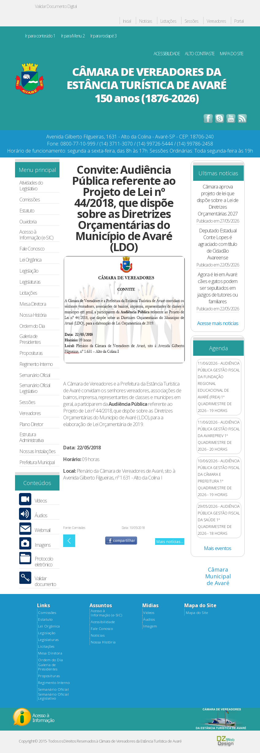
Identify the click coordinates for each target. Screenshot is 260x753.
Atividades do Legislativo (31, 186)
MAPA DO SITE (232, 53)
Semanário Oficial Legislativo (34, 388)
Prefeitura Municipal (36, 462)
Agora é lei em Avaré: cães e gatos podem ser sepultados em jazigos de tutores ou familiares (217, 288)
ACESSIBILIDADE (167, 53)
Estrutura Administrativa (31, 437)
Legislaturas (29, 282)
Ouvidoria (27, 222)
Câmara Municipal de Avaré (218, 576)
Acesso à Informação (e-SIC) (36, 235)
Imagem (150, 626)
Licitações (168, 21)
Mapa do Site (197, 613)
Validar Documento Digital (56, 6)
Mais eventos (217, 548)
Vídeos (41, 501)
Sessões (191, 21)
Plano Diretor (31, 424)
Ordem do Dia (32, 326)
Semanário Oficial (34, 375)
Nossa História (32, 315)
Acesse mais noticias (217, 323)
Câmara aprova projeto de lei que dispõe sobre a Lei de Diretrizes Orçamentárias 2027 (217, 200)
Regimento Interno (35, 364)
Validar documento (45, 581)
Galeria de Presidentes (29, 339)
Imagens (42, 545)
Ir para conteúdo (40, 36)
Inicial (127, 21)
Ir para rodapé (103, 36)
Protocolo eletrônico (44, 562)
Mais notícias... (169, 541)
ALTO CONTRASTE (200, 53)
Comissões (29, 200)
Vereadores (216, 21)
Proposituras (31, 353)
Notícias (145, 21)
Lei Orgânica (30, 260)
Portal (238, 21)
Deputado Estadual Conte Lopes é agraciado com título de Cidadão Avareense (217, 244)
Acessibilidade (103, 622)
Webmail (42, 530)
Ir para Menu (73, 36)
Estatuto (26, 211)
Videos (148, 613)
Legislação (28, 271)
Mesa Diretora (32, 304)
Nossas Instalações (37, 451)
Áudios (41, 515)
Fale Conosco (31, 249)
